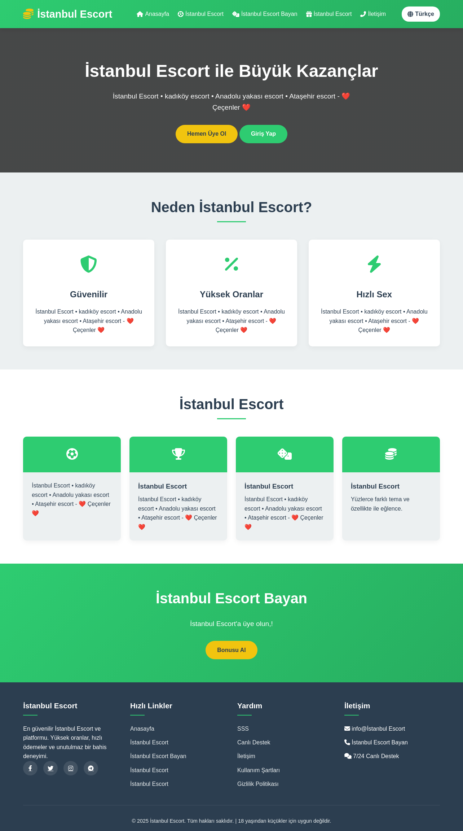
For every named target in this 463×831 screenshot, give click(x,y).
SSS (243, 729)
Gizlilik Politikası (258, 784)
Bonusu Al (231, 650)
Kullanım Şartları (258, 770)
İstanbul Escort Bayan (264, 14)
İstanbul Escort (201, 14)
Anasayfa (153, 14)
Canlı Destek (253, 742)
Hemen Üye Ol (206, 134)
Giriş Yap (263, 134)
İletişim (373, 14)
